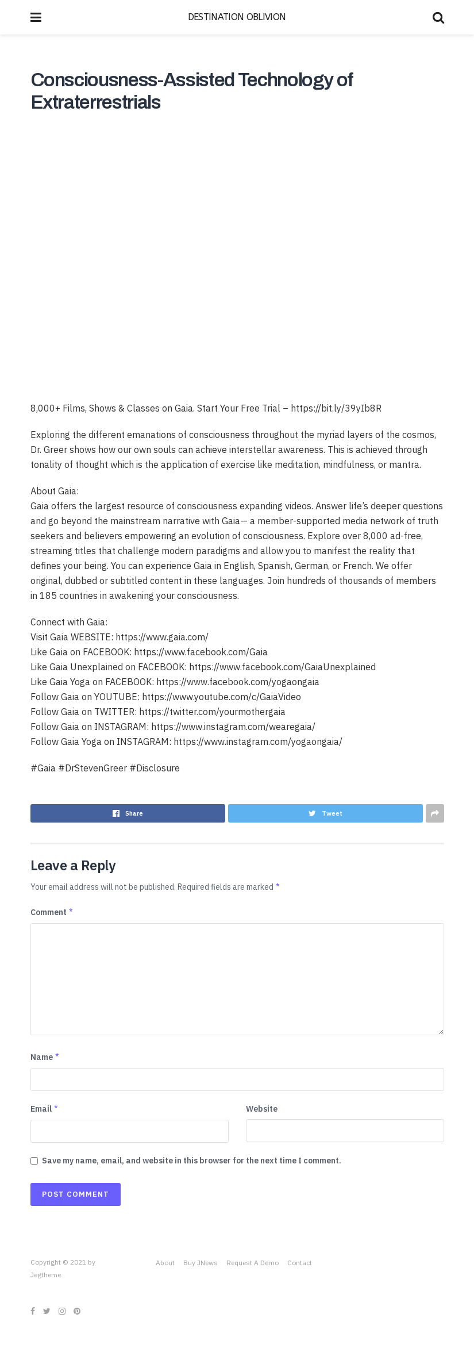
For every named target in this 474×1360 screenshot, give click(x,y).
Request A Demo (252, 1262)
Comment (52, 912)
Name (45, 1057)
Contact (299, 1262)
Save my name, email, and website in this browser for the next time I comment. (191, 1160)
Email (44, 1108)
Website (262, 1109)
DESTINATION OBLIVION (237, 17)
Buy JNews (200, 1262)
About (165, 1262)
